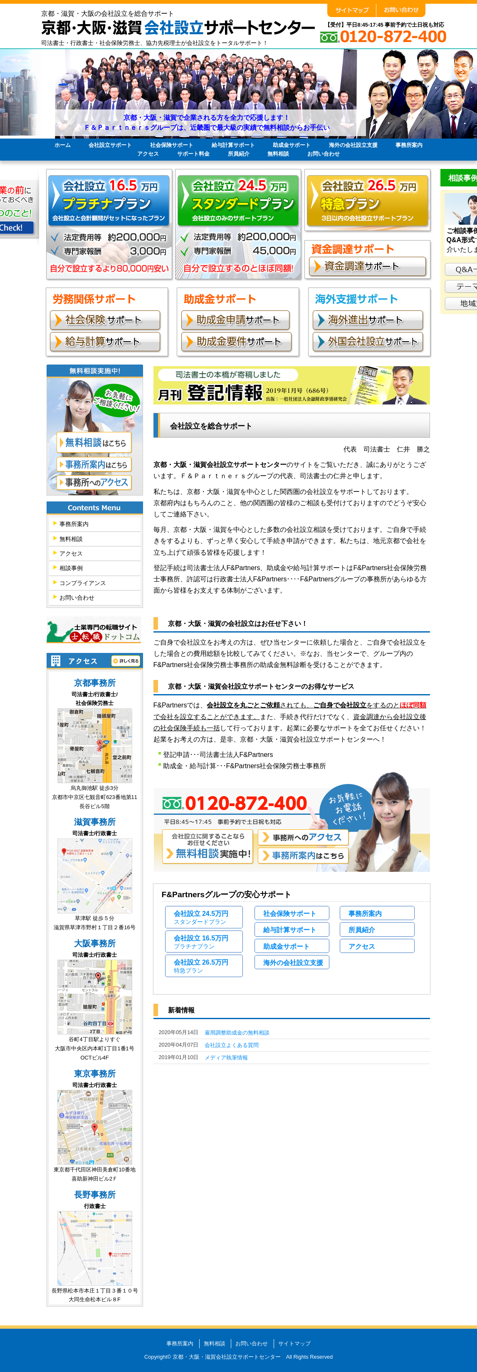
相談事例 (71, 568)
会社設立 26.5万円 (201, 966)
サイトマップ (294, 1343)
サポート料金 (193, 154)
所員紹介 (239, 154)
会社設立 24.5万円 (201, 917)
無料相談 (278, 154)
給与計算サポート (233, 145)
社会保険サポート (171, 145)
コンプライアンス (82, 583)
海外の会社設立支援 (353, 145)
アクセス (148, 154)
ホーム (62, 145)
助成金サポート (292, 145)
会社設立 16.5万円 (201, 942)
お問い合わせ (323, 154)
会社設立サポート (110, 145)
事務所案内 (409, 145)
